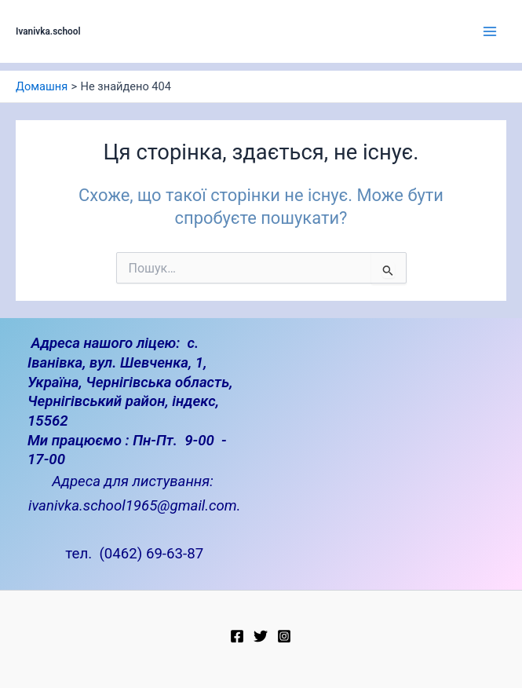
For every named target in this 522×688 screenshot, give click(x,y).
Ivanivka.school (48, 31)
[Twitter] (261, 636)
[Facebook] (237, 636)
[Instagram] (284, 636)
